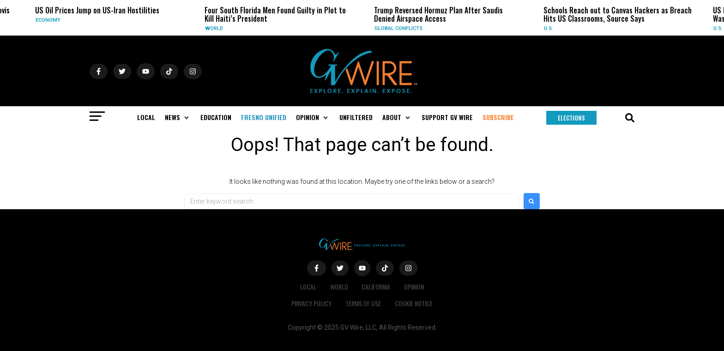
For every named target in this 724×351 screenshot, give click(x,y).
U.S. (548, 28)
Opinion (414, 286)
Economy (48, 20)
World (214, 28)
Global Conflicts (398, 28)
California (376, 286)
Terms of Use (363, 303)
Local (308, 286)
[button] (177, 117)
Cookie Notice (414, 303)
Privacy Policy (311, 303)
